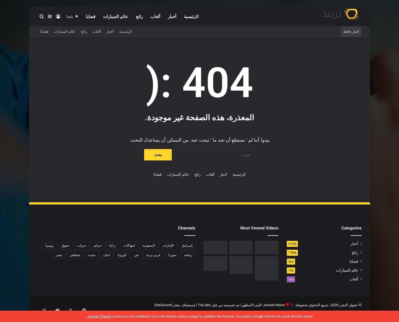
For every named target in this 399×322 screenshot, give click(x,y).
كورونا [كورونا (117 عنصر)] (122, 255)
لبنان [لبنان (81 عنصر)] (106, 255)
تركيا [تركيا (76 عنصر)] (112, 245)
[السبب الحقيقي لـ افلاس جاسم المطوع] (266, 268)
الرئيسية (191, 16)
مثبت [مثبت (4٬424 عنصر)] (91, 255)
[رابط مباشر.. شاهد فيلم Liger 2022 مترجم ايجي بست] (266, 247)
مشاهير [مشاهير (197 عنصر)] (75, 255)
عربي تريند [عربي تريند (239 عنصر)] (153, 255)
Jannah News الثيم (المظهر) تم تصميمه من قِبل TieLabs (241, 305)
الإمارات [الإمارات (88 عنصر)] (168, 245)
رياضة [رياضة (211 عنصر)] (188, 255)
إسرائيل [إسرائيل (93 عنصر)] (186, 245)
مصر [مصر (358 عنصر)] (59, 255)
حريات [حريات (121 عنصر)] (81, 245)
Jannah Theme (99, 316)
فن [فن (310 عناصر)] (136, 255)
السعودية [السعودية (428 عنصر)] (149, 245)
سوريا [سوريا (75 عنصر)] (172, 255)
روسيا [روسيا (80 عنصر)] (49, 245)
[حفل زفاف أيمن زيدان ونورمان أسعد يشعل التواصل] (215, 263)
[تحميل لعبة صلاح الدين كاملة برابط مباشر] (241, 265)
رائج (139, 16)
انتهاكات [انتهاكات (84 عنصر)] (129, 245)
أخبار (172, 16)
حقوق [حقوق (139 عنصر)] (65, 245)
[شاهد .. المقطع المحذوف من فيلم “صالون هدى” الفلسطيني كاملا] (241, 247)
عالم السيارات (115, 16)
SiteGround (163, 305)
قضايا (90, 16)
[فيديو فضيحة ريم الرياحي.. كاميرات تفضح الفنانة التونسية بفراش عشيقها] (215, 247)
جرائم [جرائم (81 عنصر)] (97, 245)
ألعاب (155, 16)
